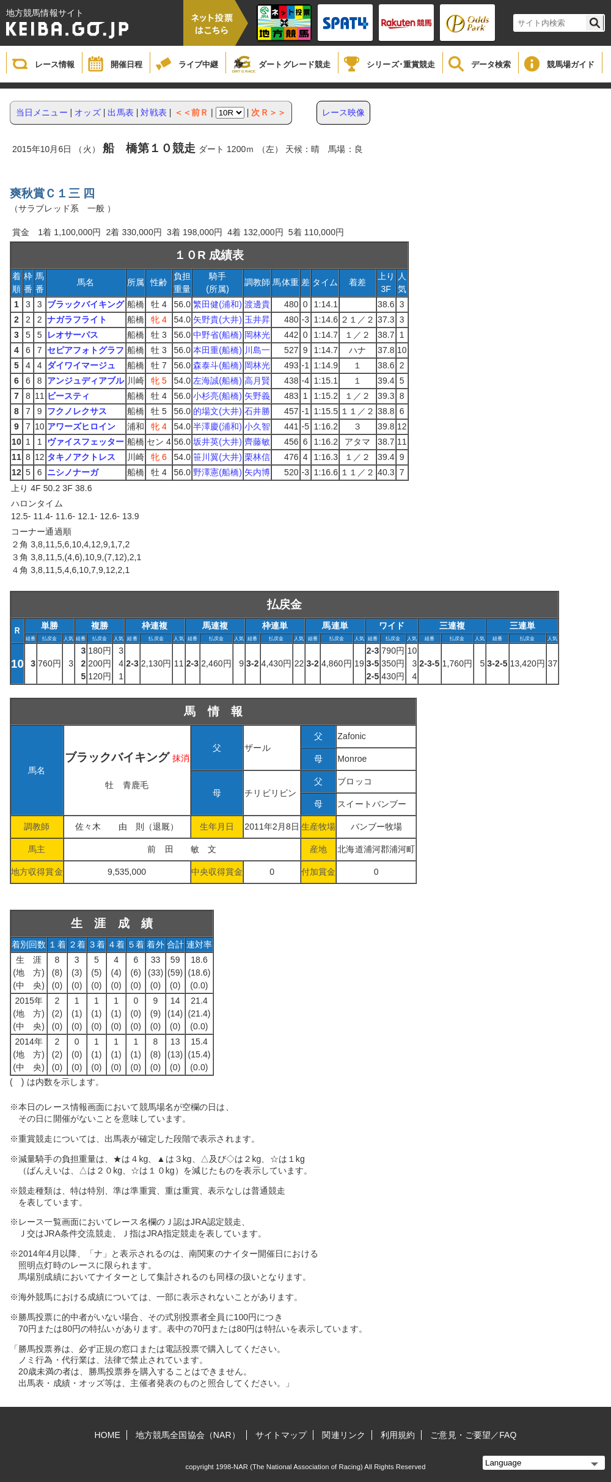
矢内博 (257, 472)
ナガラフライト (77, 319)
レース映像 (343, 112)
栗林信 (257, 457)
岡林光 (257, 335)
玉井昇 (257, 319)
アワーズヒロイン (81, 426)
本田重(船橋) (217, 350)
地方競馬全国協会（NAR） (188, 1435)
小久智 (257, 426)
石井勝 (257, 411)
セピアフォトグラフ (86, 350)
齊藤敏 (257, 442)
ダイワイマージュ (81, 365)
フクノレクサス (77, 411)
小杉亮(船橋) (217, 396)
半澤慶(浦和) (217, 426)
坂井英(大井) (217, 442)
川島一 (257, 350)
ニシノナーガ (73, 472)
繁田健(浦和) (217, 304)
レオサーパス (73, 335)
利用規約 (398, 1435)
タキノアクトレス (81, 457)
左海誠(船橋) (217, 380)
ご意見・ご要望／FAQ (473, 1435)
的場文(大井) (217, 411)
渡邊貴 (257, 304)
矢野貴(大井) (217, 319)
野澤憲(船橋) (217, 472)
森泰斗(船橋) (217, 365)
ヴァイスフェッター (86, 442)
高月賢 (257, 380)
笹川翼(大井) (217, 457)
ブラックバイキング (86, 304)
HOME (107, 1435)
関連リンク (343, 1435)
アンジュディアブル (86, 380)
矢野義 (257, 396)
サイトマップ (281, 1435)
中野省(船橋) (217, 335)
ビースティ (68, 396)
